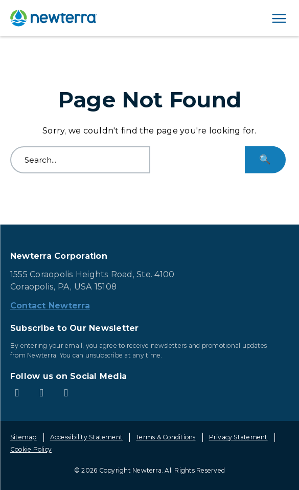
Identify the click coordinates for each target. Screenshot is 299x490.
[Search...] (265, 159)
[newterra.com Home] (53, 18)
